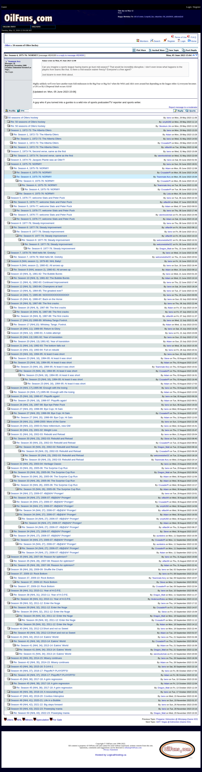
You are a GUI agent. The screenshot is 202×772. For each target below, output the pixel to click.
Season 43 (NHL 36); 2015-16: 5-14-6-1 (32, 666)
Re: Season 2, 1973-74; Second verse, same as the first (43, 155)
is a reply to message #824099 (70, 55)
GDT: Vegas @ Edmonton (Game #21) (173, 722)
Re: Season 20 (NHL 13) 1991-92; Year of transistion (41, 341)
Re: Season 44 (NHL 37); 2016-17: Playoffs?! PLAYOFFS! (44, 675)
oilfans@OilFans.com (133, 748)
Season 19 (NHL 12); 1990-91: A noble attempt (35, 333)
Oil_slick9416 (168, 17)
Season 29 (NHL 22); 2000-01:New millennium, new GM (40, 425)
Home (192, 41)
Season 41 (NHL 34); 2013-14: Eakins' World (34, 637)
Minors (29, 719)
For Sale (57, 719)
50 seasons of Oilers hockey (23, 117)
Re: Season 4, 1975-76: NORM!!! (31, 168)
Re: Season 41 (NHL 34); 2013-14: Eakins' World (40, 641)
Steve (166, 358)
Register (197, 7)
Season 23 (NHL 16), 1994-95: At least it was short (38, 354)
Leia (169, 194)
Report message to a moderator (183, 107)
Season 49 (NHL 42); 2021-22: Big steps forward (36, 704)
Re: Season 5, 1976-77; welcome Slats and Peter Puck (43, 202)
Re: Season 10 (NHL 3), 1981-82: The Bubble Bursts (41, 278)
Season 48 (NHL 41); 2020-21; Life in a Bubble (35, 700)
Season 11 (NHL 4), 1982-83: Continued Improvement (39, 282)
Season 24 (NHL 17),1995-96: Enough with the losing (39, 387)
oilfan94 (168, 147)
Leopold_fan (149, 17)
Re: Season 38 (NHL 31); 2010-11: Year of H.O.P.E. (41, 594)
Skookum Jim (165, 126)
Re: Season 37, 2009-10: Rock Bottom (34, 577)
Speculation (42, 719)
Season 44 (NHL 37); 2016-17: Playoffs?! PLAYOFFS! (39, 670)
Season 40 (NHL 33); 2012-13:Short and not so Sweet (39, 628)
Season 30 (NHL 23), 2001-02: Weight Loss (34, 430)
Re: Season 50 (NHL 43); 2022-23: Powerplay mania (41, 713)
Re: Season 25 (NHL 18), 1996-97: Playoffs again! (40, 400)
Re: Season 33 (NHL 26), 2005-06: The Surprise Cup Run (44, 472)
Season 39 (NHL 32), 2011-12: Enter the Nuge (35, 603)
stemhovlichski (164, 156)
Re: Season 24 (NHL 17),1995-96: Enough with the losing (44, 392)
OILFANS (36, 27)
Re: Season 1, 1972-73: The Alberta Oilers (36, 134)
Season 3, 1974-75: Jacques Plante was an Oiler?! (38, 159)
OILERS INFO (9, 27)
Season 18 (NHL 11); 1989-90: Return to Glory (35, 328)
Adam (168, 134)
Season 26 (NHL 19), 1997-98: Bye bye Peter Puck (38, 404)
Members (142, 41)
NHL (19, 719)
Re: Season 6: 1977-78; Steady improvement (37, 227)
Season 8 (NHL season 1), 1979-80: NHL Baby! (36, 261)
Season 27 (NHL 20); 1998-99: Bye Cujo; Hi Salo (37, 409)
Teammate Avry (14, 61)
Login (189, 7)
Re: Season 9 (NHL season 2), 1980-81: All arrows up (42, 269)
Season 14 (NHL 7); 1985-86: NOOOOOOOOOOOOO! (40, 295)
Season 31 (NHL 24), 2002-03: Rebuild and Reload (38, 434)
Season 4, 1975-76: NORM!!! (26, 164)
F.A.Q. (191, 37)
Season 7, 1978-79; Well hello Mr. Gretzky (33, 252)
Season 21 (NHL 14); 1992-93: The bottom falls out (38, 345)
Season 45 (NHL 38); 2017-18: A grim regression (36, 679)
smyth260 (166, 122)
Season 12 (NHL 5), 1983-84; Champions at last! (36, 286)
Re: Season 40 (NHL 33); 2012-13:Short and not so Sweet (44, 632)
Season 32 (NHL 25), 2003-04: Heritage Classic (36, 463)
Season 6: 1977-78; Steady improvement (32, 223)
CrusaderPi (166, 143)
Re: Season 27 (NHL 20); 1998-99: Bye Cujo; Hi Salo (42, 413)
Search (155, 41)
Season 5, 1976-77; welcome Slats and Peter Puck (38, 197)
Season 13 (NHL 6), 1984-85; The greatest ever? (37, 290)
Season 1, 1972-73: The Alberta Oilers (31, 130)
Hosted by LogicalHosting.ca (110, 754)
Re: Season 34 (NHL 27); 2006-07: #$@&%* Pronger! (42, 497)
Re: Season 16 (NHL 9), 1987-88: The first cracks (40, 307)
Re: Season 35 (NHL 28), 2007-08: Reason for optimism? (44, 561)
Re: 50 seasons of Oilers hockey (28, 121)
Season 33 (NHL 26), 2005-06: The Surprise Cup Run (39, 468)
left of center (139, 17)
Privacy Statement (110, 750)
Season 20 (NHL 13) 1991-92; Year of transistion (36, 337)
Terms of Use (179, 37)
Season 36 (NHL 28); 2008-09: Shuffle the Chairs (37, 569)
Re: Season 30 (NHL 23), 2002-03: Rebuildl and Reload (43, 438)
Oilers (7, 45)
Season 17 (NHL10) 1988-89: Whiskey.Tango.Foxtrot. (39, 320)
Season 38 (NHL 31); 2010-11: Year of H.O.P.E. (36, 590)
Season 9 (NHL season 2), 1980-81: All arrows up (37, 265)
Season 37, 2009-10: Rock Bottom (29, 573)
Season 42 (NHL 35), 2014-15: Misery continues (36, 658)
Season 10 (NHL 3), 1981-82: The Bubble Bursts (36, 273)
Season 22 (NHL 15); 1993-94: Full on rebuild (35, 349)
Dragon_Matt (165, 248)
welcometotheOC (164, 240)
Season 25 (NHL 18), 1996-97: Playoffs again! (35, 396)
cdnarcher (158, 17)
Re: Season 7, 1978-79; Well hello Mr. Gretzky (38, 257)
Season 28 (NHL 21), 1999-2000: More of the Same (38, 421)
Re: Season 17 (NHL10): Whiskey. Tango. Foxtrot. (40, 324)
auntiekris (161, 536)
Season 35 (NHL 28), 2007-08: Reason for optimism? (39, 556)
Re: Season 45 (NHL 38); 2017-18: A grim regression (41, 683)
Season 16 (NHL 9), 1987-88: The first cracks (35, 303)
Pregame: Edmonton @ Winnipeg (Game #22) (177, 719)
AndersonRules (158, 599)
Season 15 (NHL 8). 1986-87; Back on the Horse (36, 299)
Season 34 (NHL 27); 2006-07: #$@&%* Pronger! (37, 493)
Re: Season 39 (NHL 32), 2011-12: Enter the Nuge (40, 607)
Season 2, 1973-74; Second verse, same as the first (38, 151)
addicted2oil (178, 17)
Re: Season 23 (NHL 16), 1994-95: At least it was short (43, 358)
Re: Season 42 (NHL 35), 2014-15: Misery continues (41, 662)
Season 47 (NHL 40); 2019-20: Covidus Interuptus (37, 696)
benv (169, 118)
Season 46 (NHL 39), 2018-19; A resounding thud (37, 691)
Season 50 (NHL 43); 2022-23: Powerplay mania (36, 708)
